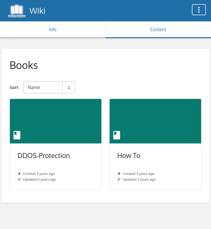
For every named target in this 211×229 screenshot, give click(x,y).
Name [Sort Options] (34, 87)
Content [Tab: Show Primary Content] (158, 29)
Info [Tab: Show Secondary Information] (53, 29)
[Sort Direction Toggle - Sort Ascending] (68, 87)
